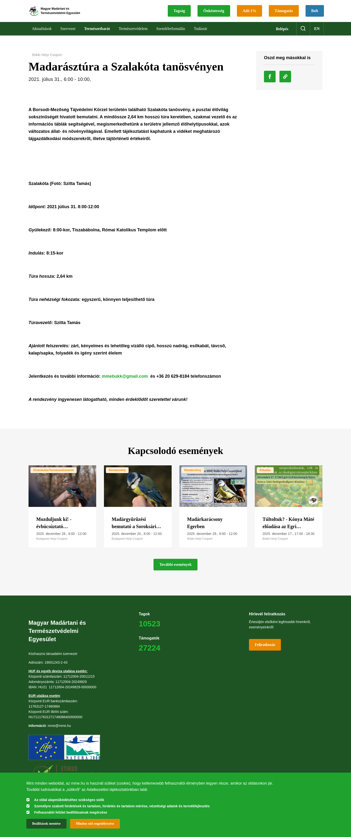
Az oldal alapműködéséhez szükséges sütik (69, 800)
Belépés (282, 34)
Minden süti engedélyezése (95, 823)
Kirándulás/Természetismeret (53, 475)
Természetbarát (97, 34)
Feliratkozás (265, 650)
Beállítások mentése (46, 823)
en (317, 34)
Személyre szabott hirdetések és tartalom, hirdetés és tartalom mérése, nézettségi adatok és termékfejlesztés (122, 806)
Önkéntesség (213, 13)
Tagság (179, 13)
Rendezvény (117, 475)
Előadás (265, 475)
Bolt (314, 13)
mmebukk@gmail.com (125, 381)
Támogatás (284, 13)
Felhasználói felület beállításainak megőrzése (70, 812)
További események (175, 569)
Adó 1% (249, 13)
